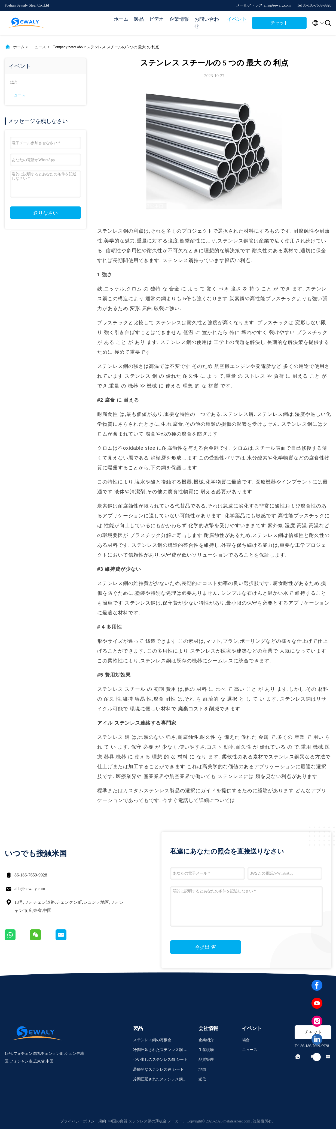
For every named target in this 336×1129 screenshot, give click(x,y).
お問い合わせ (206, 22)
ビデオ (156, 19)
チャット (279, 23)
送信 (202, 1079)
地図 (202, 1069)
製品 (139, 19)
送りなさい (45, 213)
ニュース (38, 47)
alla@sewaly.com (29, 888)
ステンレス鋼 (178, 260)
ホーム (121, 19)
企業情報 (179, 19)
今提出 (205, 947)
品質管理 (206, 1060)
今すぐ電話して (181, 800)
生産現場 (206, 1050)
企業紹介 (206, 1040)
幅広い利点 (238, 260)
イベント (237, 19)
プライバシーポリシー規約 (83, 1121)
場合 (14, 82)
